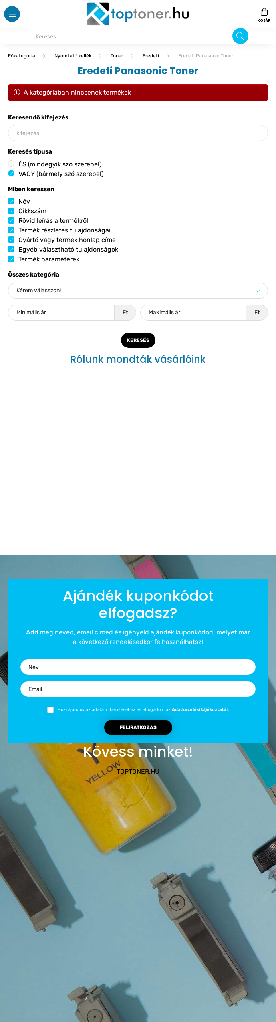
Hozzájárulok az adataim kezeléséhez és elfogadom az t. (143, 709)
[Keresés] (138, 36)
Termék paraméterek (48, 259)
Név (24, 201)
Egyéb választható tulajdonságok (68, 249)
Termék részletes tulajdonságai (64, 230)
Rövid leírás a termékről (53, 220)
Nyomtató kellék (72, 56)
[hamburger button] (12, 14)
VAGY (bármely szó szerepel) (60, 174)
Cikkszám (32, 211)
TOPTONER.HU (138, 771)
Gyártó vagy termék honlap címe (67, 240)
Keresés (138, 340)
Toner (117, 56)
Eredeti (151, 56)
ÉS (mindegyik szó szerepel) (59, 164)
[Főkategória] (21, 56)
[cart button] (264, 14)
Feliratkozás (138, 727)
